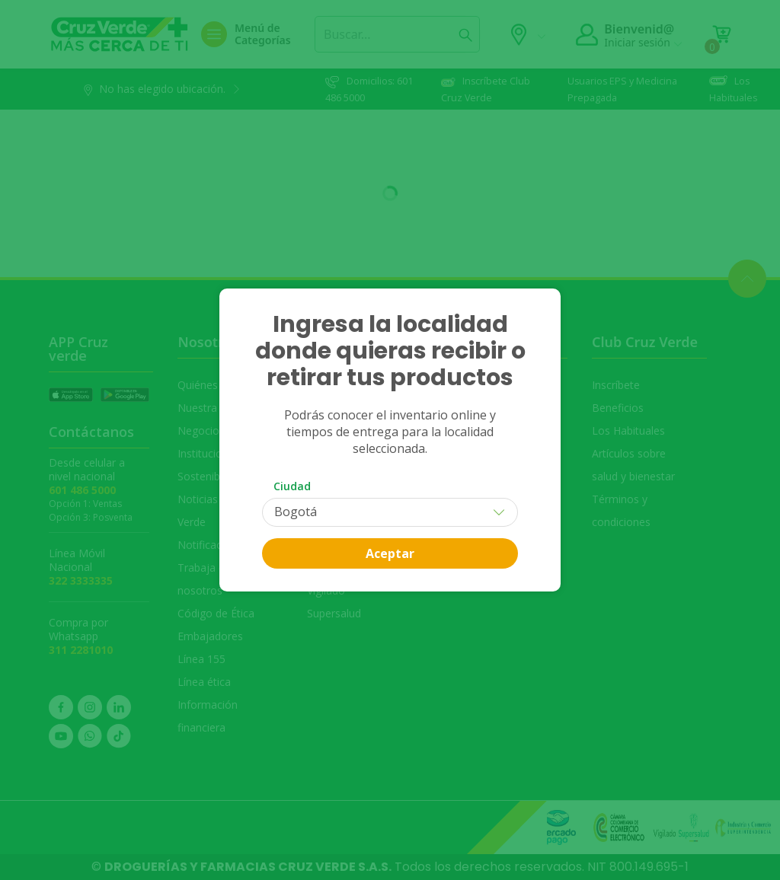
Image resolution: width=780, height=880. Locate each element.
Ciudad (292, 486)
